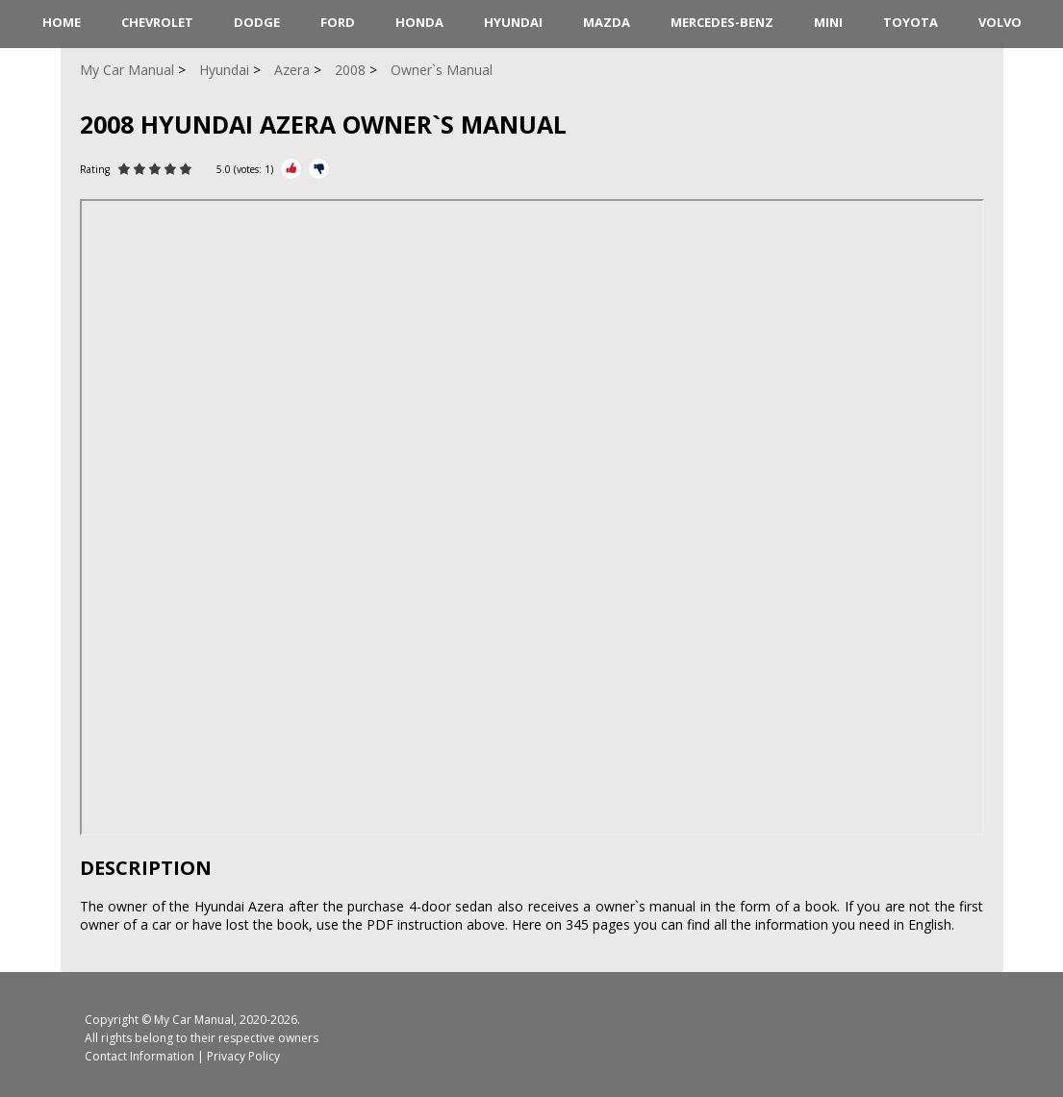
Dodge (257, 22)
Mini (828, 22)
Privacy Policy (243, 1056)
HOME (61, 22)
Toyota (910, 22)
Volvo (1000, 22)
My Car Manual (194, 1019)
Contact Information (139, 1056)
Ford (337, 22)
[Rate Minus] (319, 169)
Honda (419, 22)
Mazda (606, 22)
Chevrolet (157, 22)
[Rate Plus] (291, 169)
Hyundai (513, 22)
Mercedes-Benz (722, 22)
